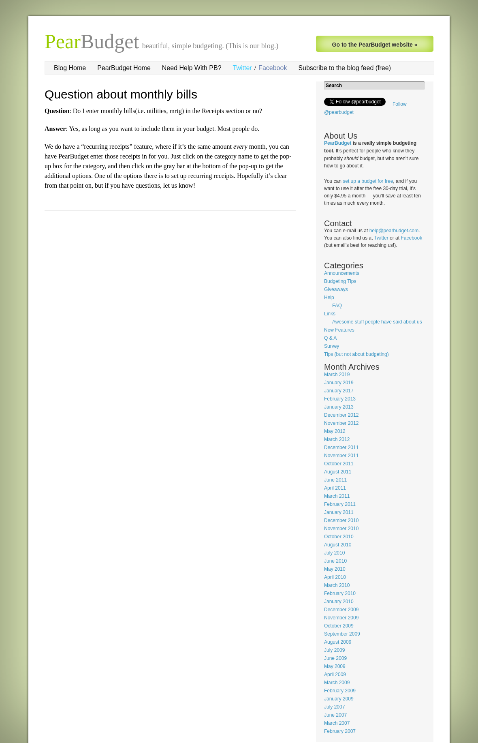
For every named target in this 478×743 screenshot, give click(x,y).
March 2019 (337, 374)
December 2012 (341, 415)
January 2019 (339, 382)
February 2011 (340, 504)
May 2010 (335, 569)
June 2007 (335, 715)
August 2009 (337, 642)
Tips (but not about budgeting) (356, 354)
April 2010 (335, 577)
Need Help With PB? (192, 67)
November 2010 (341, 528)
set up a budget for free (368, 181)
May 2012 (335, 431)
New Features (339, 330)
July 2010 (334, 553)
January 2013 (339, 407)
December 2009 (341, 609)
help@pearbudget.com (394, 230)
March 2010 (337, 585)
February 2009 (340, 691)
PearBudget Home (124, 67)
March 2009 (337, 682)
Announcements (341, 273)
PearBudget (337, 143)
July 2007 (334, 707)
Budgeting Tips (340, 281)
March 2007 (337, 723)
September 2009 (342, 634)
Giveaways (336, 289)
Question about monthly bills (121, 94)
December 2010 (341, 520)
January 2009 (339, 699)
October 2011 (339, 464)
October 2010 (339, 537)
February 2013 (340, 399)
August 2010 (337, 545)
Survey (331, 346)
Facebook (272, 67)
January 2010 (339, 601)
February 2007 (340, 731)
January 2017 (339, 391)
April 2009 (335, 674)
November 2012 (341, 423)
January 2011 (339, 512)
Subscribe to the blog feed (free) (344, 67)
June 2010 (335, 561)
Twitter (242, 67)
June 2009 (335, 658)
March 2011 (337, 496)
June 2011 (335, 480)
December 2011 (341, 447)
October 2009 (339, 626)
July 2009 (334, 650)
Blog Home (70, 67)
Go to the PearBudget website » (375, 44)
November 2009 (341, 618)
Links (329, 314)
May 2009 (335, 666)
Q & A (330, 338)
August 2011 (337, 472)
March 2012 (337, 439)
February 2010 (340, 593)
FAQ (337, 305)
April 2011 (335, 488)
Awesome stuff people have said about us (377, 322)
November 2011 (341, 455)
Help (329, 297)
